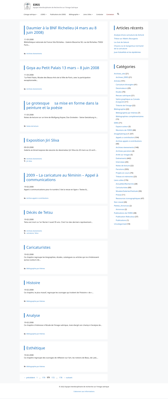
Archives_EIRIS (122, 78)
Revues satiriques (123, 96)
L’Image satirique (31, 14)
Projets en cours (123, 173)
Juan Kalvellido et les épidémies (127, 53)
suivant (68, 378)
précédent (29, 378)
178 (61, 378)
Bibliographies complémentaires (129, 117)
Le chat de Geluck (121, 43)
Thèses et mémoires (124, 177)
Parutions (120, 170)
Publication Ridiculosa (125, 217)
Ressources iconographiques (128, 199)
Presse (118, 195)
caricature (30, 234)
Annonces (120, 210)
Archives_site (119, 74)
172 (53, 378)
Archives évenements (34, 54)
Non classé (118, 203)
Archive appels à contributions (37, 199)
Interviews (120, 163)
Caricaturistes (122, 188)
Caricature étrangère (125, 85)
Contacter (100, 15)
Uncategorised (120, 225)
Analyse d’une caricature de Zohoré (129, 35)
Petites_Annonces (121, 206)
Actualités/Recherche (125, 184)
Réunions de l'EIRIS (124, 131)
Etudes (119, 92)
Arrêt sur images (123, 155)
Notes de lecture (32, 127)
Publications (121, 221)
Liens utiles (119, 181)
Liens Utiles (88, 14)
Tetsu (36, 234)
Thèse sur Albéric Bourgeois (126, 39)
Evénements (121, 159)
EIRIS (36, 5)
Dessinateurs (121, 89)
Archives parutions (124, 152)
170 (44, 378)
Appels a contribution (125, 138)
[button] (118, 14)
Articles (117, 81)
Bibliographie (74, 14)
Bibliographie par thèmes (35, 269)
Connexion (110, 15)
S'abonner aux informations (84, 392)
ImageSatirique (120, 134)
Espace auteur (122, 127)
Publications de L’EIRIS (58, 15)
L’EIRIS (44, 14)
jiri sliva (29, 162)
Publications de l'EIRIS (123, 214)
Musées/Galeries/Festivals (127, 192)
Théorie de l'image (124, 106)
